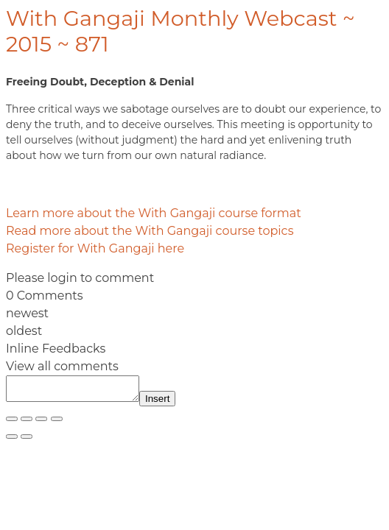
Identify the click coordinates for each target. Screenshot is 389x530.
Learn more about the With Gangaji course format (153, 213)
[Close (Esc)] (57, 423)
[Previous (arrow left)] (12, 441)
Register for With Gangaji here (95, 248)
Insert (172, 403)
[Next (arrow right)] (26, 441)
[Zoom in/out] (12, 423)
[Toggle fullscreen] (26, 423)
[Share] (41, 423)
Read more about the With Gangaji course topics (149, 231)
